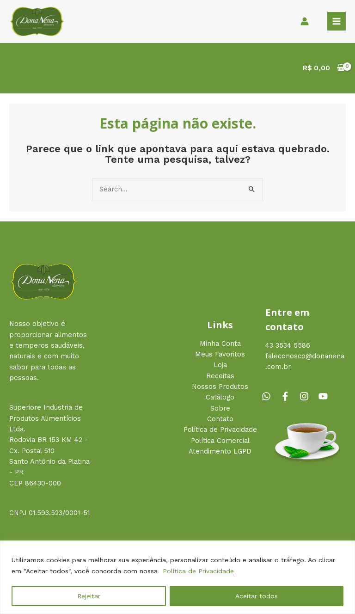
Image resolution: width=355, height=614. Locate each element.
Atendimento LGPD (220, 451)
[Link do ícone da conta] (304, 21)
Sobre (220, 408)
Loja (220, 365)
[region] (177, 577)
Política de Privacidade (198, 571)
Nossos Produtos (220, 386)
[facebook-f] (289, 396)
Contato (220, 419)
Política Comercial (220, 440)
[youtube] (324, 396)
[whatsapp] (270, 396)
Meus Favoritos (220, 354)
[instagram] (308, 396)
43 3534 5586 (287, 345)
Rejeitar (88, 596)
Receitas (220, 376)
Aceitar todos (256, 596)
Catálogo (220, 397)
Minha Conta (220, 343)
